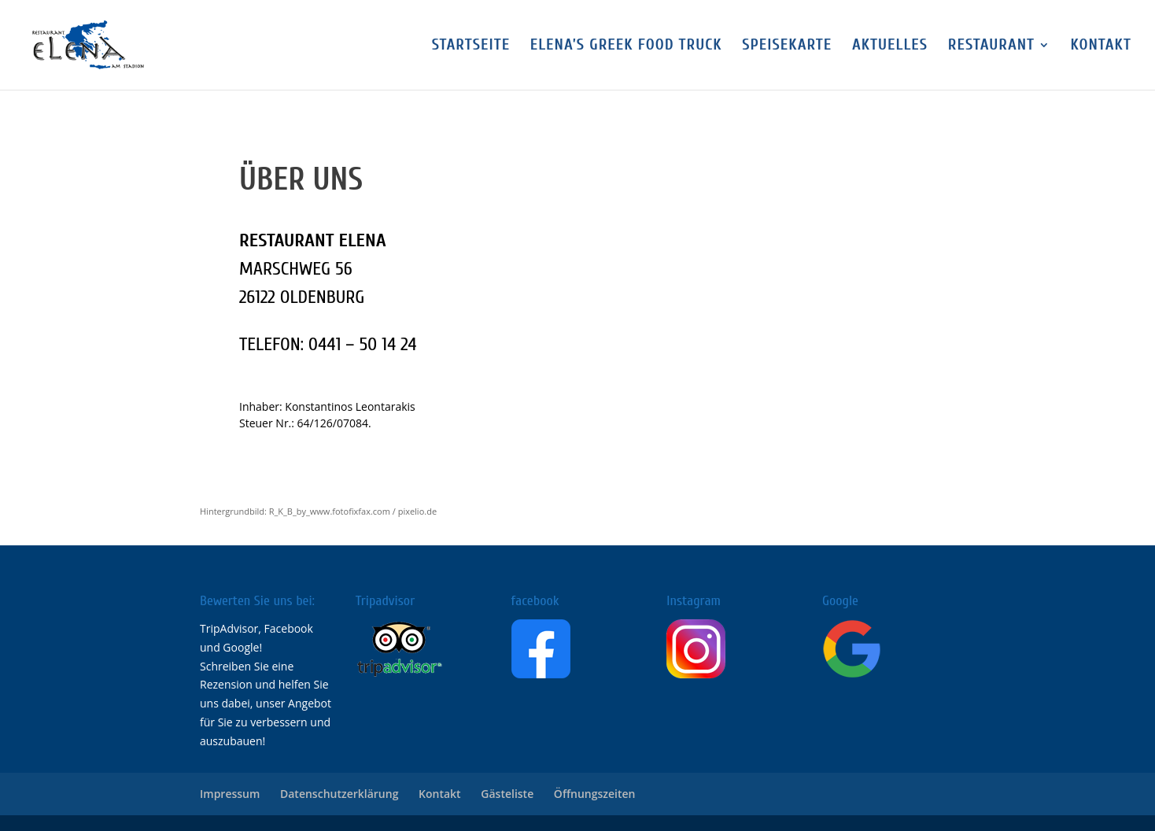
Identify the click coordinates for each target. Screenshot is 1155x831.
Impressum (230, 793)
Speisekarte (787, 46)
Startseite (471, 46)
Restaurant (991, 46)
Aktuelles (890, 46)
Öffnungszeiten (595, 793)
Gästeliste (507, 793)
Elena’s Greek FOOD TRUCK (626, 46)
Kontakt (1101, 46)
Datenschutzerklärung (339, 793)
